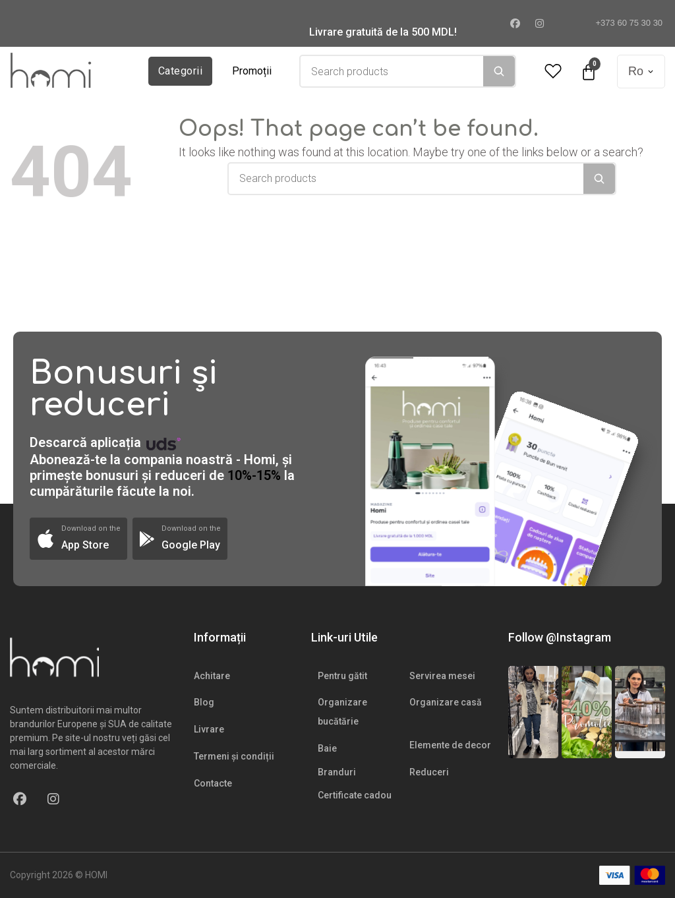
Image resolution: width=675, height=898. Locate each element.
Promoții (252, 71)
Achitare (212, 676)
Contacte (213, 783)
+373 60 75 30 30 (623, 23)
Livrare (209, 729)
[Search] (499, 71)
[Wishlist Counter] (553, 71)
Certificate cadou (355, 795)
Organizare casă (445, 702)
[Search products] (392, 71)
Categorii (180, 71)
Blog (204, 702)
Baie (327, 748)
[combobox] (392, 71)
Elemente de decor (450, 745)
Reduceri (429, 772)
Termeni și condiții (234, 756)
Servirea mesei (442, 676)
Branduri (337, 772)
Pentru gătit (342, 676)
